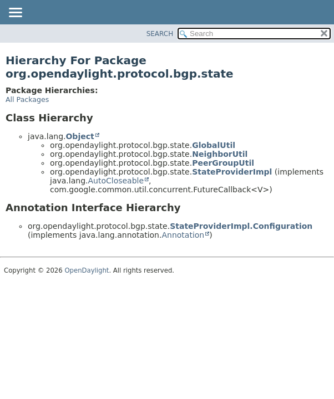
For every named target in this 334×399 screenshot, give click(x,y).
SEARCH (160, 34)
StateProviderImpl (232, 171)
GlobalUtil (213, 145)
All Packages (27, 99)
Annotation (182, 235)
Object (79, 136)
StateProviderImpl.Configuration (241, 226)
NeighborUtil (219, 154)
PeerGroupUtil (223, 162)
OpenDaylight (86, 270)
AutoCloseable (116, 180)
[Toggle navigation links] (15, 13)
